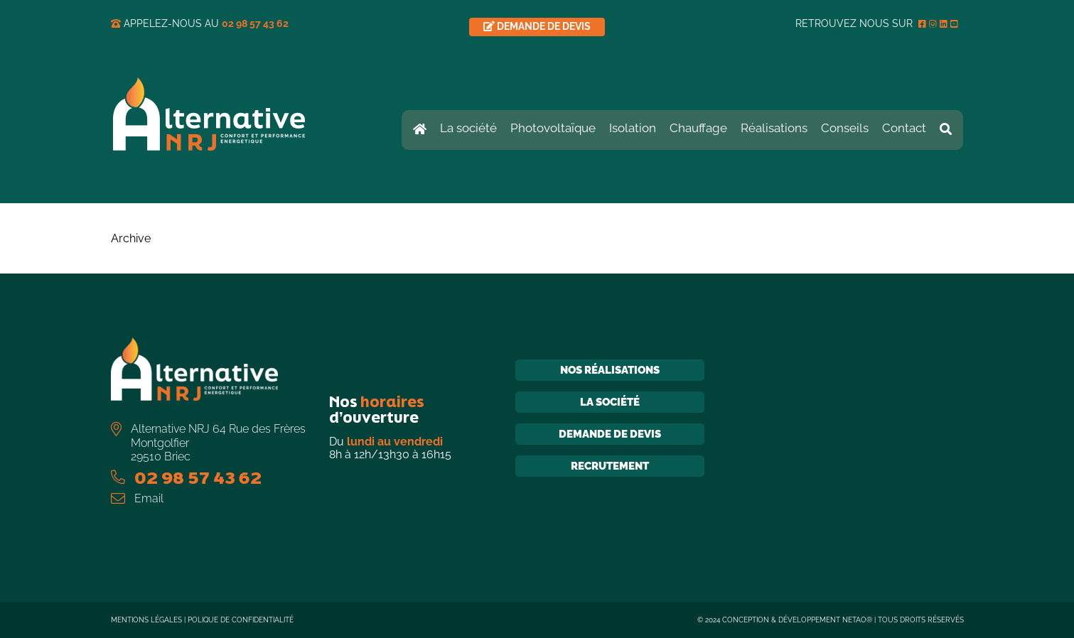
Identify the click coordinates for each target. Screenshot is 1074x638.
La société (610, 402)
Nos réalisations (610, 370)
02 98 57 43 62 (255, 23)
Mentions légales (146, 620)
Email (148, 498)
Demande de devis (610, 434)
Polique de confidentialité (241, 620)
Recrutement (610, 466)
